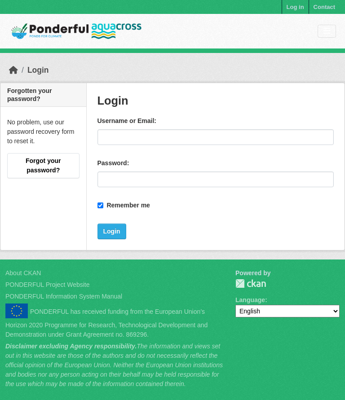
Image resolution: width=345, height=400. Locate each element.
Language (250, 299)
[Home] (13, 70)
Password (112, 163)
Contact (324, 7)
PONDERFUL (250, 283)
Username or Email (126, 120)
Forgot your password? (43, 165)
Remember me (123, 205)
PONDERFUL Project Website (47, 284)
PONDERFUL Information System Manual (63, 296)
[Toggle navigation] (327, 31)
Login (38, 70)
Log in (295, 7)
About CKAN (23, 273)
